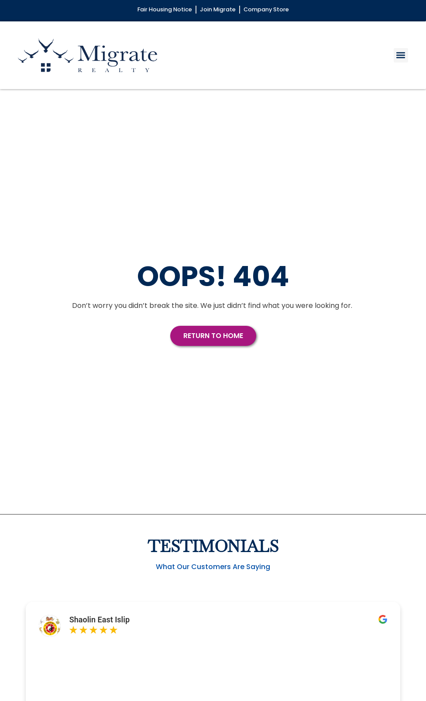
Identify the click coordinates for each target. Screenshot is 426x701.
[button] (401, 55)
